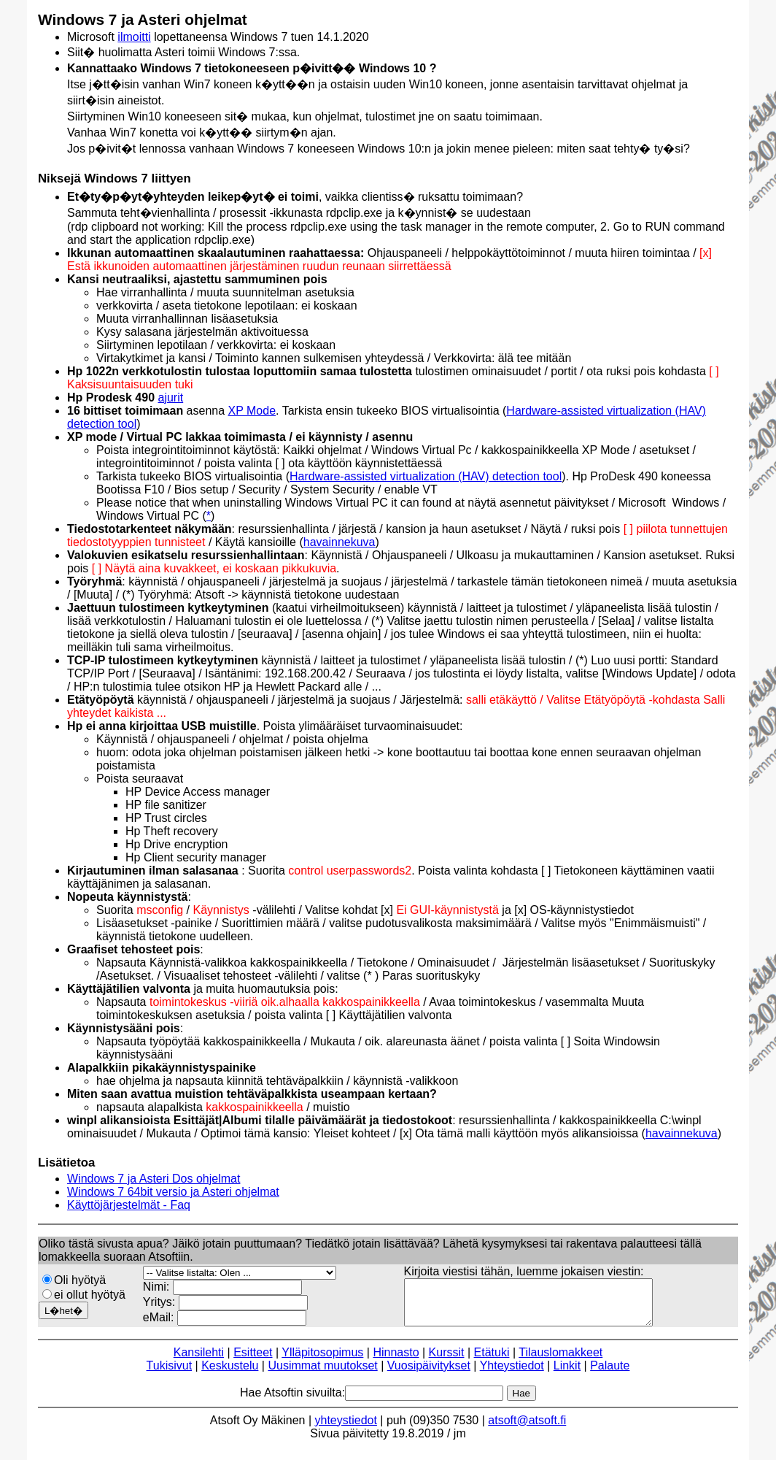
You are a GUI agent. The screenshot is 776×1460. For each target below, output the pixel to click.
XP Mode (252, 410)
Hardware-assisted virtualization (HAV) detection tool (426, 476)
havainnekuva (339, 542)
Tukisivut (170, 1374)
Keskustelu (229, 1374)
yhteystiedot (346, 1429)
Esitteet (252, 1361)
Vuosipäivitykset (428, 1374)
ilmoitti (133, 37)
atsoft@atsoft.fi (527, 1429)
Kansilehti (199, 1361)
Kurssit (447, 1361)
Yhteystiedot (512, 1374)
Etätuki (492, 1361)
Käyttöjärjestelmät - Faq (128, 1205)
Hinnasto (396, 1361)
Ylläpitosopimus (322, 1361)
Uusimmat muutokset (322, 1374)
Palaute (609, 1374)
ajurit (171, 397)
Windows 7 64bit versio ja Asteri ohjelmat (173, 1192)
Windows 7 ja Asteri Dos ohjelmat (153, 1178)
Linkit (567, 1374)
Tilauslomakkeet (560, 1361)
